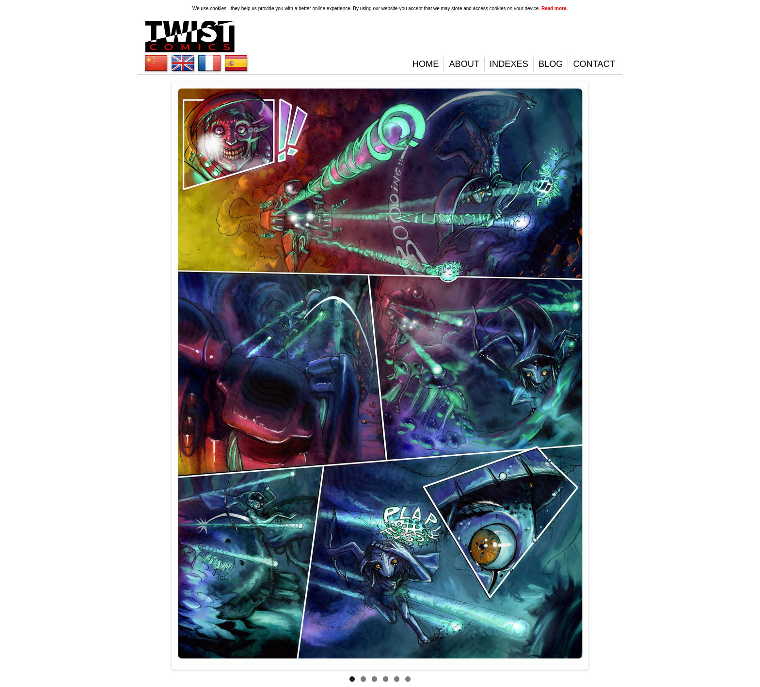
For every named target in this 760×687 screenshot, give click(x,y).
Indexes (509, 64)
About (464, 64)
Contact (594, 64)
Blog (550, 64)
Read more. (554, 8)
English (156, 63)
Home (425, 64)
